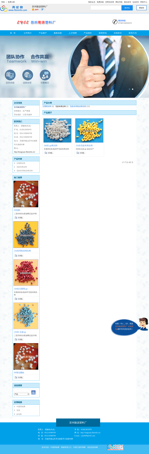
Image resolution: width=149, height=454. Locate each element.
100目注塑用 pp (21, 289)
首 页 (13, 33)
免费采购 (100, 2)
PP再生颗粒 (19, 373)
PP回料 (17, 210)
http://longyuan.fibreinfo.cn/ (24, 152)
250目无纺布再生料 (84, 145)
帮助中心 (143, 2)
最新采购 (58, 33)
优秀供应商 (109, 2)
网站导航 (119, 2)
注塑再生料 (20, 163)
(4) (52, 106)
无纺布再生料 (21, 167)
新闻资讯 (103, 33)
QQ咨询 (135, 2)
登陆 (3, 2)
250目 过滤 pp (20, 332)
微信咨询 (127, 2)
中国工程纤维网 (79, 447)
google (19, 414)
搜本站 (127, 8)
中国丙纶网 (20, 407)
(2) (67, 106)
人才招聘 (73, 33)
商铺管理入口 (66, 447)
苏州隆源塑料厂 (40, 6)
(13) (88, 106)
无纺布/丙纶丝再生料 (24, 171)
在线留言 (118, 33)
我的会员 (91, 2)
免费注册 (11, 2)
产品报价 (88, 33)
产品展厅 (43, 33)
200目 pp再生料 (50, 145)
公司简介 (28, 33)
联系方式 (133, 33)
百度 (18, 410)
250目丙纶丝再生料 (22, 251)
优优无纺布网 (92, 447)
